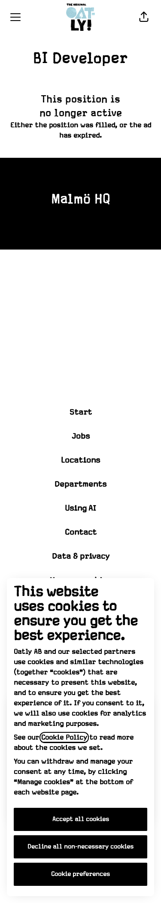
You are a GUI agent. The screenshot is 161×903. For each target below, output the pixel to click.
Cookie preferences (80, 874)
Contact (81, 532)
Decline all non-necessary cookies (80, 846)
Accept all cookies (80, 819)
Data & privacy (80, 556)
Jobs (81, 436)
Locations (80, 460)
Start (81, 412)
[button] (144, 17)
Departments (80, 484)
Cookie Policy (64, 737)
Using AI (80, 508)
